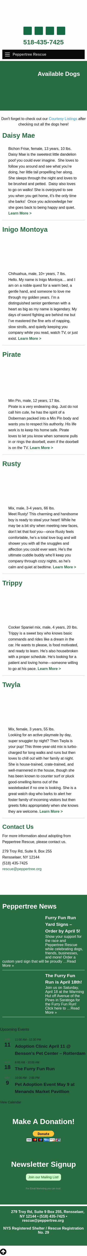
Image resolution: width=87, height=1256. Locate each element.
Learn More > (20, 213)
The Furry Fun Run (35, 1068)
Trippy (12, 583)
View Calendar (10, 1102)
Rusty (11, 463)
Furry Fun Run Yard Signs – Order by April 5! (62, 924)
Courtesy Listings (63, 119)
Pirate (11, 354)
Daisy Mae (18, 135)
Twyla (11, 684)
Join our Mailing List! (43, 1177)
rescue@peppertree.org (22, 869)
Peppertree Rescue (29, 54)
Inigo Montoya (25, 229)
